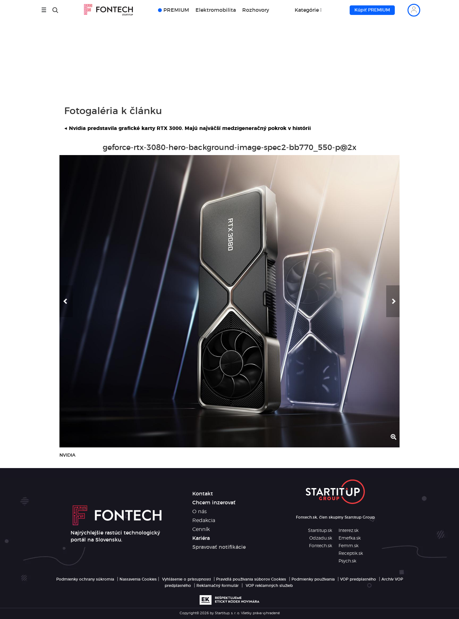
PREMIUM (176, 10)
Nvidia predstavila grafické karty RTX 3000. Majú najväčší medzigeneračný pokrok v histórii (187, 128)
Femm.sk (349, 546)
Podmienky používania (313, 579)
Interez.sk (349, 530)
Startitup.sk (320, 530)
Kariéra (201, 538)
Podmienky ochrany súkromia (85, 579)
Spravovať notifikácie (219, 547)
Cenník (201, 529)
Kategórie (307, 10)
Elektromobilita (215, 10)
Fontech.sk (320, 546)
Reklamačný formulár (217, 586)
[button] (66, 301)
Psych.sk (347, 561)
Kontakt (202, 493)
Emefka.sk (350, 538)
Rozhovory (255, 10)
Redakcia (203, 520)
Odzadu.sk (320, 538)
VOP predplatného (358, 579)
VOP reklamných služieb (269, 586)
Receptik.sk (351, 553)
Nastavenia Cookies (138, 579)
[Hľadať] (55, 10)
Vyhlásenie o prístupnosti (186, 579)
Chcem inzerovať (214, 502)
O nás (199, 511)
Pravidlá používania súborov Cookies (251, 579)
